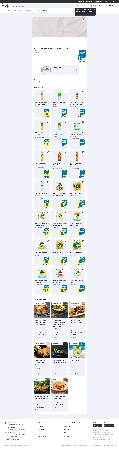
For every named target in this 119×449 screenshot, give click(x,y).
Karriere (45, 10)
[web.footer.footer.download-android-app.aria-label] (109, 425)
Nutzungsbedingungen (94, 445)
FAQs (114, 1)
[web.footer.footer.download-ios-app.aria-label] (97, 425)
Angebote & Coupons (10, 10)
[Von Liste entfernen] (47, 91)
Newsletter (107, 1)
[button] (41, 45)
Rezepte (21, 10)
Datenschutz (106, 445)
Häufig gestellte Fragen (13, 422)
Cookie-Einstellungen (66, 445)
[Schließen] (94, 9)
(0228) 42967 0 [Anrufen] (12, 432)
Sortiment (28, 10)
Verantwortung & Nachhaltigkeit (84, 1)
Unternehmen (98, 1)
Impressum (114, 445)
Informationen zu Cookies (80, 445)
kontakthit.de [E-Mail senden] (11, 427)
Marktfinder (37, 10)
